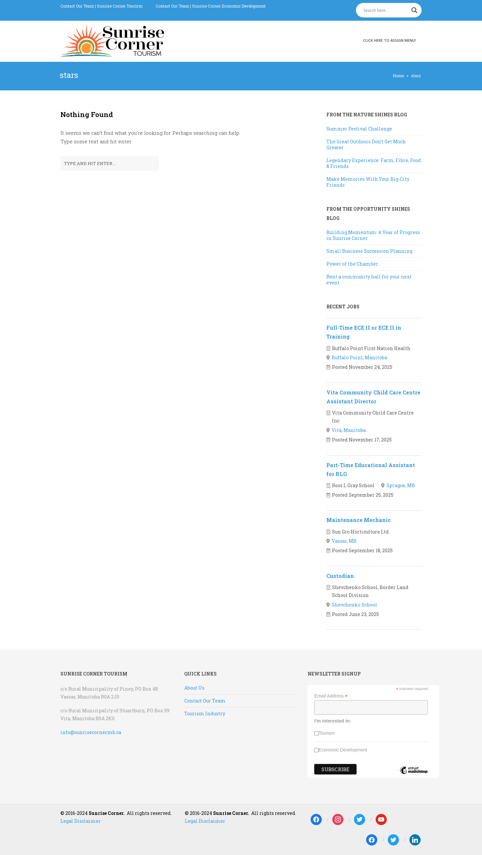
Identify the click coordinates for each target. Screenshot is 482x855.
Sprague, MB (400, 485)
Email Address (331, 696)
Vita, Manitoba (349, 430)
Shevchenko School (354, 605)
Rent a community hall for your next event (369, 279)
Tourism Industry (204, 713)
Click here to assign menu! (389, 40)
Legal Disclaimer (80, 821)
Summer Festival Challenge (359, 129)
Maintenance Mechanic (358, 519)
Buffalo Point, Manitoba (359, 357)
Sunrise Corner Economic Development (229, 6)
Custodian (340, 575)
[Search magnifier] (414, 10)
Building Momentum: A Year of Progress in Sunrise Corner (373, 235)
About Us (194, 688)
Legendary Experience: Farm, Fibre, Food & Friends (373, 163)
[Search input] (385, 10)
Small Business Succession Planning (369, 251)
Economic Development (342, 749)
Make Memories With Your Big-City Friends (367, 182)
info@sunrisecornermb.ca (90, 732)
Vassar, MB (344, 541)
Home (398, 75)
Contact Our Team (77, 6)
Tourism (326, 733)
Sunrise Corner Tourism (119, 6)
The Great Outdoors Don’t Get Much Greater (366, 144)
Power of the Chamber (352, 264)
